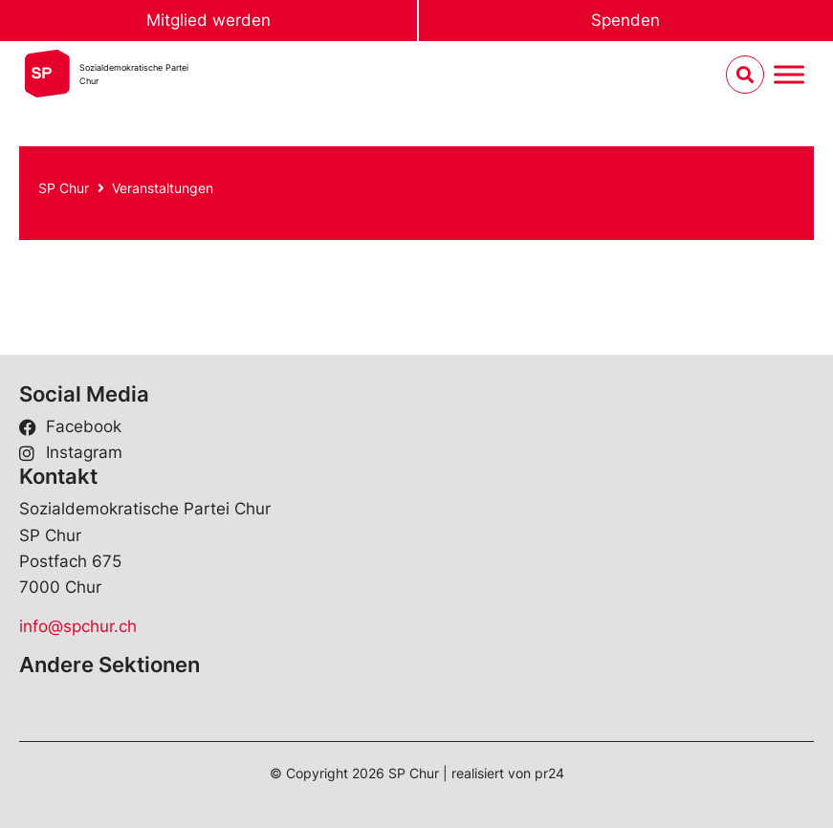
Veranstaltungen (162, 188)
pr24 (549, 773)
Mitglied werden (208, 20)
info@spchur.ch (78, 626)
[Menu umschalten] (789, 75)
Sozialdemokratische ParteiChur (133, 74)
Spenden (625, 20)
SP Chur (63, 188)
